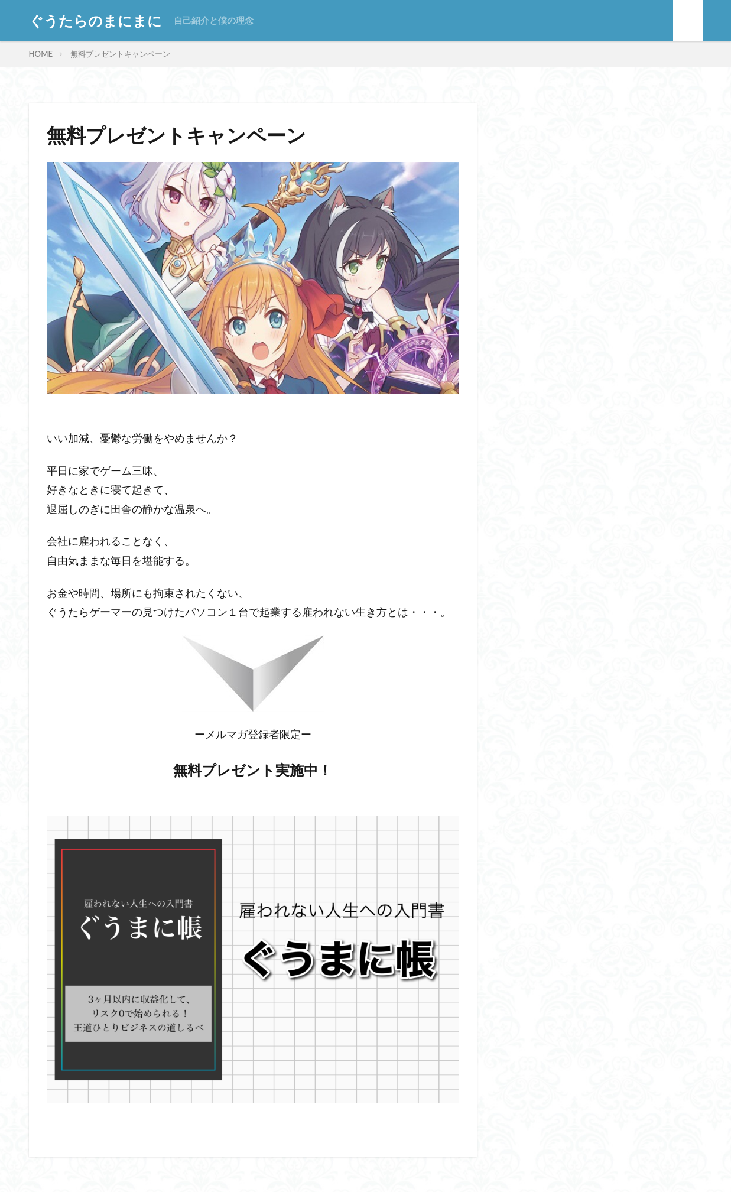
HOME (41, 54)
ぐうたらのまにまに (95, 21)
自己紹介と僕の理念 (214, 20)
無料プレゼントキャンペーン (120, 54)
